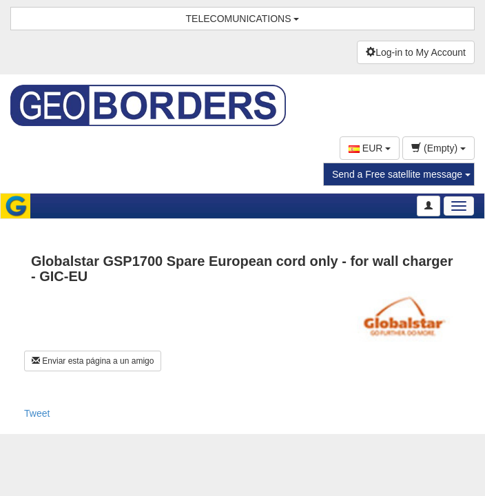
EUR (370, 148)
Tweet (37, 413)
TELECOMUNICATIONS (243, 18)
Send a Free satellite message (401, 174)
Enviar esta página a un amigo (93, 361)
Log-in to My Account (416, 52)
